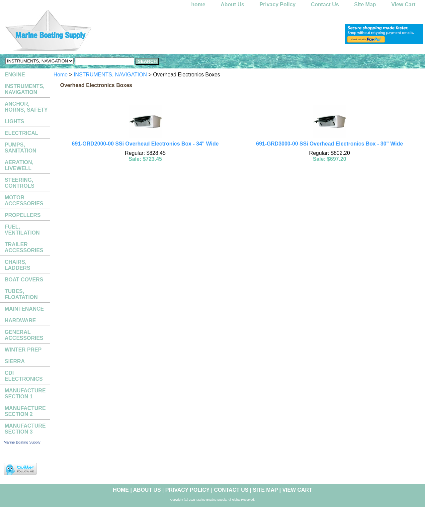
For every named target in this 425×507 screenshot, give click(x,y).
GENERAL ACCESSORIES (24, 335)
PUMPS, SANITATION (20, 147)
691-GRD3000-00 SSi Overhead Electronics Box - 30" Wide (329, 144)
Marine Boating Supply (22, 442)
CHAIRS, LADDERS (17, 265)
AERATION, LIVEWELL (19, 165)
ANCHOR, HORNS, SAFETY (26, 107)
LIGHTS (14, 121)
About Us (232, 4)
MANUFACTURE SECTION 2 (25, 411)
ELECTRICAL (21, 133)
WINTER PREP (23, 350)
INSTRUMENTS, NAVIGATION (110, 74)
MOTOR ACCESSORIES (24, 200)
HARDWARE (20, 320)
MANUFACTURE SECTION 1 (25, 393)
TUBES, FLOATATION (21, 294)
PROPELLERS (23, 215)
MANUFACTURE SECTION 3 (25, 429)
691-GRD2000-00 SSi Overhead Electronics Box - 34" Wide (145, 144)
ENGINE (15, 74)
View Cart (403, 4)
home (198, 4)
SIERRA (15, 361)
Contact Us (325, 4)
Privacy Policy (278, 4)
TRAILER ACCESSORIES (24, 247)
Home (60, 74)
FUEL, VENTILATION (22, 230)
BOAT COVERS (24, 279)
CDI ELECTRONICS (24, 376)
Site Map (365, 4)
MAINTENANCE (24, 309)
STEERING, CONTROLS (20, 183)
